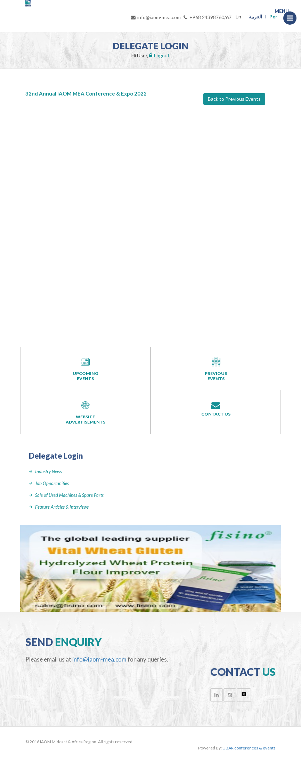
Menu (291, 18)
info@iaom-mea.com (155, 17)
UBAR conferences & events (249, 747)
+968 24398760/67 (206, 17)
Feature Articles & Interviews (62, 507)
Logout (159, 55)
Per (273, 16)
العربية (255, 16)
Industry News (48, 471)
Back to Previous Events (234, 99)
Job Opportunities (52, 483)
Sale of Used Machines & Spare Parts (69, 495)
